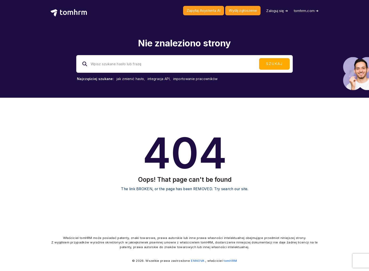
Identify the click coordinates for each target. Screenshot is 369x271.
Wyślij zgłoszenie (243, 10)
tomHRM (230, 261)
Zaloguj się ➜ (277, 10)
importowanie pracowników (195, 79)
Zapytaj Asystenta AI (204, 10)
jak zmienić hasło (130, 79)
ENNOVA (197, 261)
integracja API (159, 79)
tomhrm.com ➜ (306, 10)
